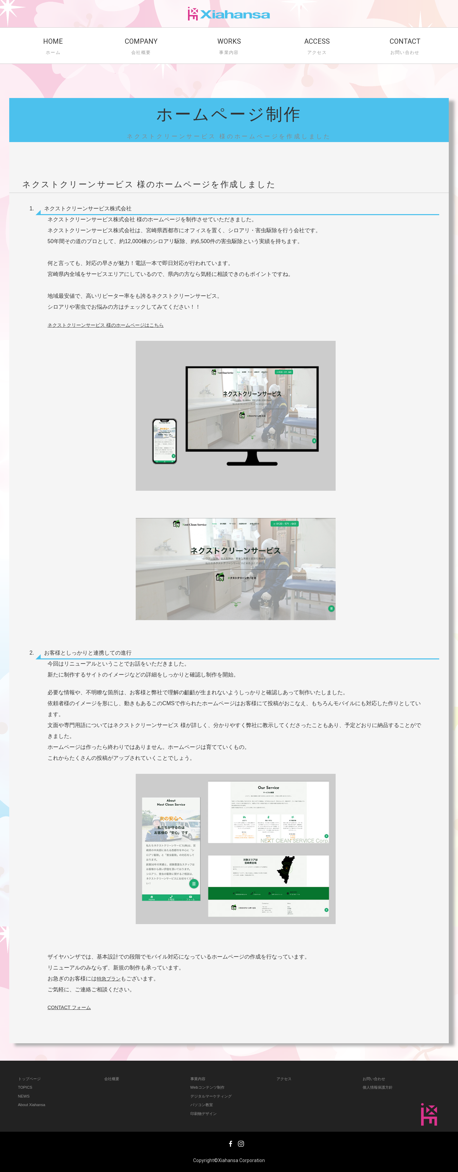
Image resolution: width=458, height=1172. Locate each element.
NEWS (24, 1096)
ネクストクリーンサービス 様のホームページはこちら (114, 325)
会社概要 (113, 1078)
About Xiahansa (33, 1104)
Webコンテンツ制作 (210, 1087)
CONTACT (405, 47)
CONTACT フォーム (72, 1007)
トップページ (31, 1078)
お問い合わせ (376, 1078)
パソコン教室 (203, 1104)
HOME (53, 47)
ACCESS (317, 47)
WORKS (229, 47)
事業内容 (199, 1078)
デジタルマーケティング (214, 1096)
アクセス (285, 1078)
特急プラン (110, 978)
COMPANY (141, 47)
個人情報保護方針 (380, 1087)
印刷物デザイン (205, 1113)
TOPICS (26, 1087)
